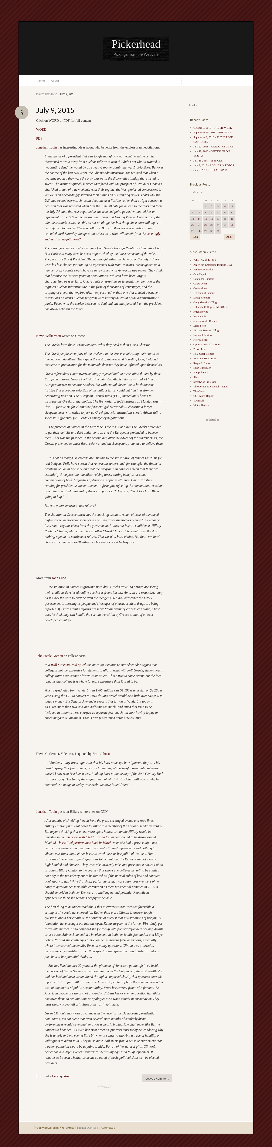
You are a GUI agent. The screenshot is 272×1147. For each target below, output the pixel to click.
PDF (39, 138)
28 (199, 231)
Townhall (198, 400)
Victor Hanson (201, 405)
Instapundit (199, 316)
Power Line (199, 349)
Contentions (200, 288)
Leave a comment (157, 1078)
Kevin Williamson (48, 336)
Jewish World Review (205, 321)
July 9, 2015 (55, 110)
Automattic (108, 1127)
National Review (202, 335)
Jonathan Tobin (46, 147)
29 (205, 231)
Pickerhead (135, 44)
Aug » (229, 236)
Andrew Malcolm (203, 269)
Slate (196, 377)
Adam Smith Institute (205, 260)
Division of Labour (204, 292)
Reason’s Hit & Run (204, 358)
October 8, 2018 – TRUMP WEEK (212, 127)
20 (192, 224)
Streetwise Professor (204, 381)
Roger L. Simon (202, 363)
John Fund (59, 578)
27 (192, 231)
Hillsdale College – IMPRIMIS (210, 307)
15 (205, 218)
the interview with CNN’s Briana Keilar (88, 837)
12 (232, 212)
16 (211, 218)
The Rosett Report (203, 395)
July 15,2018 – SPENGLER (208, 160)
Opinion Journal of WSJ (206, 344)
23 (211, 224)
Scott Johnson (101, 754)
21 (199, 224)
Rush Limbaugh (202, 367)
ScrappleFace (200, 372)
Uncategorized (61, 1076)
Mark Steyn (199, 325)
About (55, 80)
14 (199, 218)
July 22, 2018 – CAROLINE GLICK (213, 146)
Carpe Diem (200, 283)
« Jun (195, 236)
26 (232, 224)
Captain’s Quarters (203, 278)
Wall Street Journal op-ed (68, 665)
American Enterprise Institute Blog (212, 264)
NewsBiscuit (200, 339)
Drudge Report (201, 297)
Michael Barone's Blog (206, 330)
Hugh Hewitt (200, 311)
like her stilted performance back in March (82, 842)
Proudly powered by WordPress (54, 1127)
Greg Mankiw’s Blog (205, 302)
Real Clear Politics (203, 353)
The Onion (199, 391)
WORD (41, 129)
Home (41, 80)
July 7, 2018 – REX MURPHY (210, 169)
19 (232, 218)
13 (192, 218)
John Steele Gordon (49, 656)
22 (205, 224)
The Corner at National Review (210, 386)
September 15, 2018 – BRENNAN (212, 132)
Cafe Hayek (200, 274)
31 (218, 231)
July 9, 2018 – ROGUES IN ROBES (213, 165)
